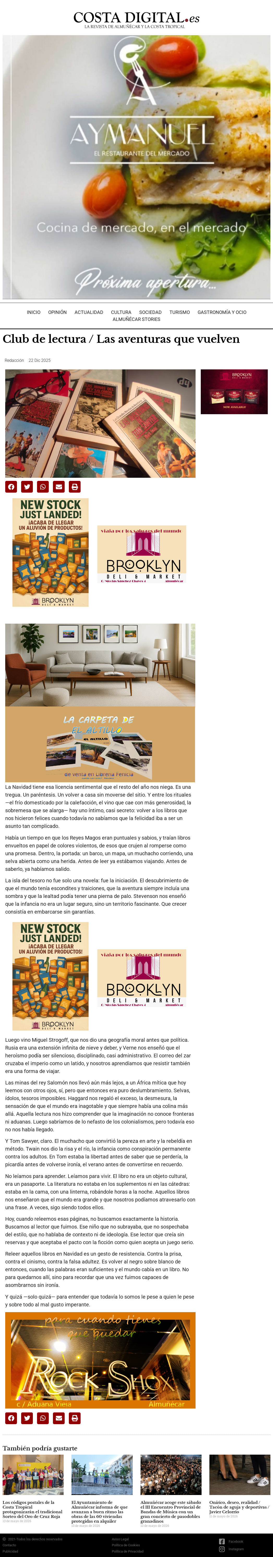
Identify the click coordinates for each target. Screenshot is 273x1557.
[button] (11, 487)
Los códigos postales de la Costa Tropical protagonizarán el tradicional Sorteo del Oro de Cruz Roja (32, 1509)
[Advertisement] (237, 454)
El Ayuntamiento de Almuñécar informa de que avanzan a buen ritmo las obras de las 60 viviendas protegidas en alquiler (99, 1512)
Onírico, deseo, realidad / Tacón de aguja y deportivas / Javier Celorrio (239, 1507)
